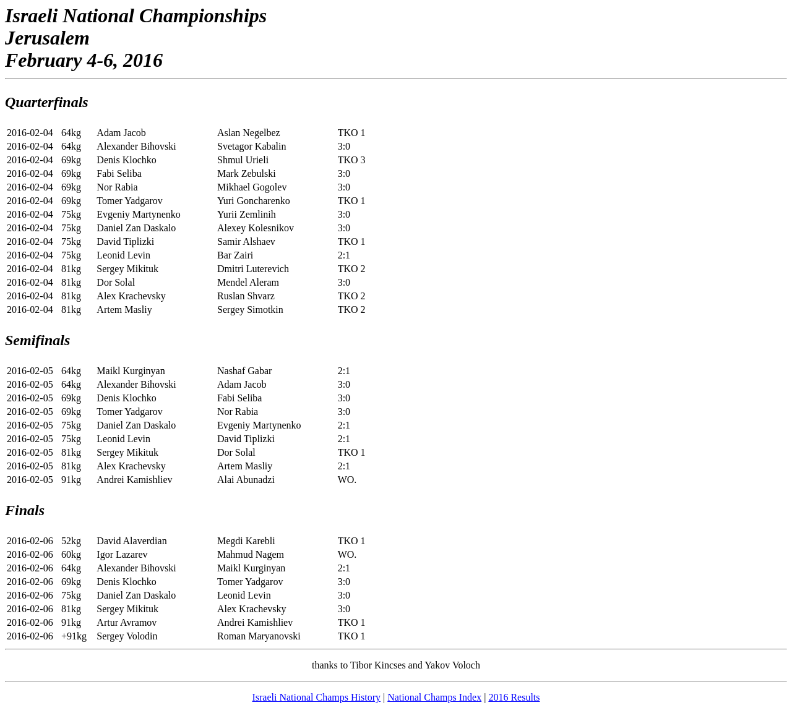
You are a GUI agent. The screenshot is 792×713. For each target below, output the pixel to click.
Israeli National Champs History (316, 697)
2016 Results (514, 697)
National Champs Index (434, 697)
